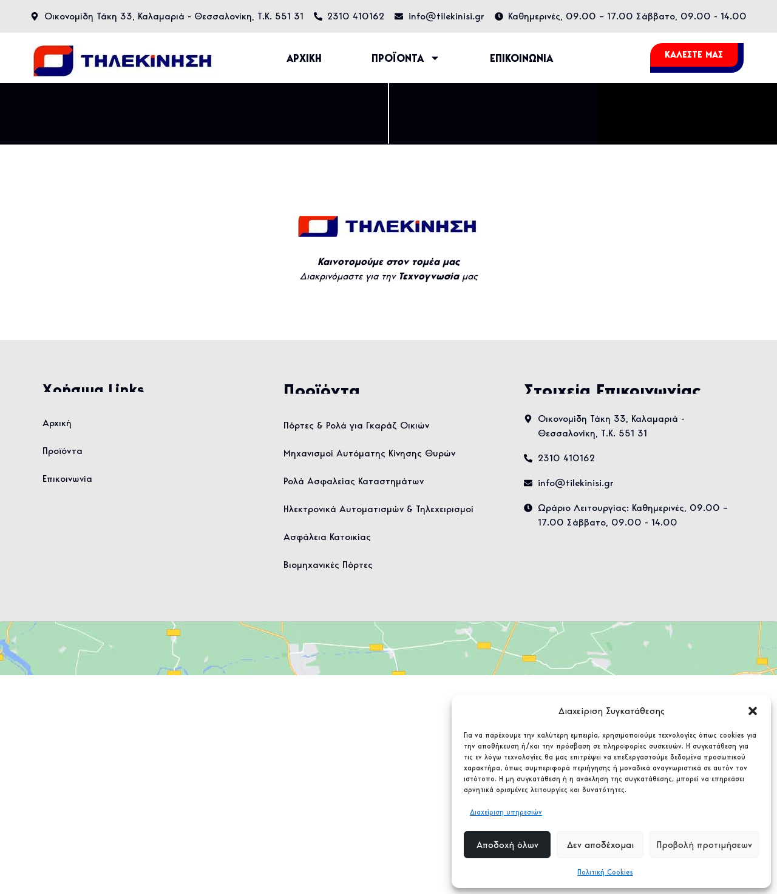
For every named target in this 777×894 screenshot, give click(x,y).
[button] (753, 711)
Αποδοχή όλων (507, 844)
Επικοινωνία (67, 478)
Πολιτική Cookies (605, 871)
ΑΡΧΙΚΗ (304, 58)
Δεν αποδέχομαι (600, 844)
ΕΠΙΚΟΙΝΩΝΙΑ (521, 58)
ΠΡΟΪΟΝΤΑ (406, 58)
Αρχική (57, 423)
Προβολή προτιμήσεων (704, 844)
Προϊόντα (62, 450)
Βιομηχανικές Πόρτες (328, 564)
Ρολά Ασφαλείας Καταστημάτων (353, 481)
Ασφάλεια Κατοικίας (327, 536)
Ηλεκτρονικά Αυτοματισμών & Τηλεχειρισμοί (378, 509)
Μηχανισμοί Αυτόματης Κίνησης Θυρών (369, 453)
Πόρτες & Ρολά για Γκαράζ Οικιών (356, 425)
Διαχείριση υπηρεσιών (506, 811)
